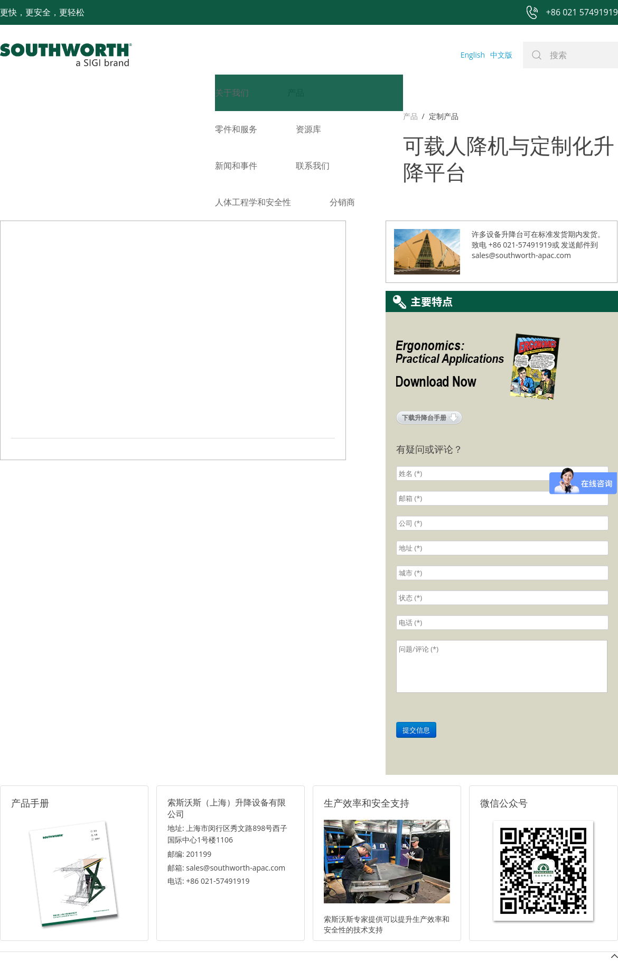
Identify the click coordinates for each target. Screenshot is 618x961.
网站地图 (297, 935)
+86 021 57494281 (242, 935)
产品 (7, 116)
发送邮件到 (579, 183)
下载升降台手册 (424, 355)
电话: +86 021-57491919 (208, 819)
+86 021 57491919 (152, 935)
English (473, 55)
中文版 (501, 55)
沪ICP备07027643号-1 (357, 935)
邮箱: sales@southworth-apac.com (226, 806)
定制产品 (40, 116)
